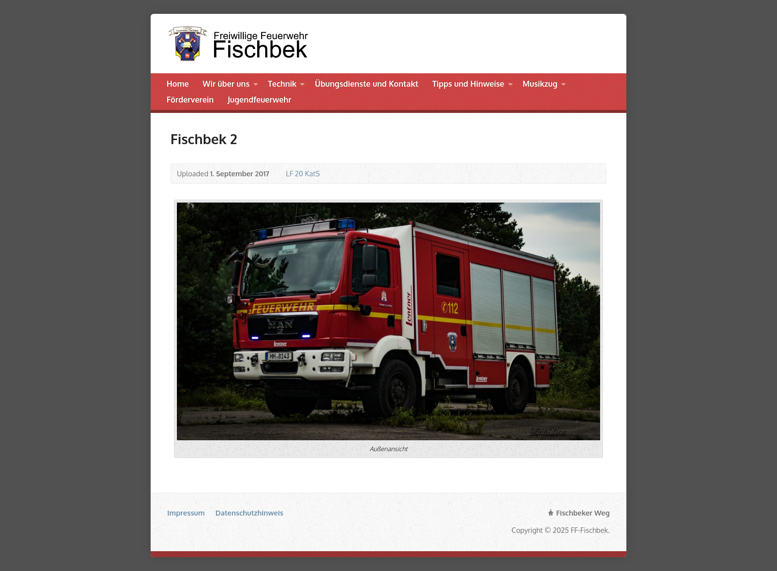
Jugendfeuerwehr (259, 99)
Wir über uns (226, 84)
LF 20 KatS (303, 173)
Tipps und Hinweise (468, 84)
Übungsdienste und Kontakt (366, 84)
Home (177, 84)
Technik (282, 84)
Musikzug (539, 84)
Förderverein (190, 99)
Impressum (186, 512)
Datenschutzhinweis (249, 512)
